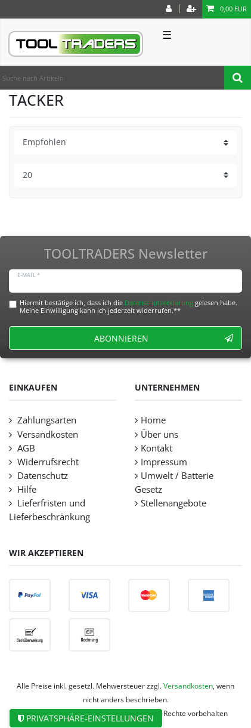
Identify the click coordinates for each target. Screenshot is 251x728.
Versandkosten (46, 434)
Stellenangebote (173, 503)
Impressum (164, 462)
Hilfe (25, 489)
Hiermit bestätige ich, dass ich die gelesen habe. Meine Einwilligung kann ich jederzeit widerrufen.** (128, 306)
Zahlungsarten (45, 420)
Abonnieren (163, 338)
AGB (25, 448)
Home (153, 420)
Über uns (159, 434)
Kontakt (156, 448)
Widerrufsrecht (47, 462)
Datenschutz (41, 475)
